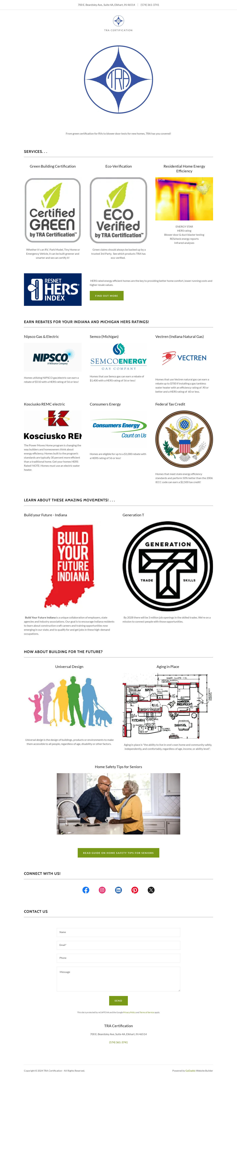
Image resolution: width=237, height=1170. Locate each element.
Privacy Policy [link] (129, 1012)
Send (118, 1000)
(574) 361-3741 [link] (150, 4)
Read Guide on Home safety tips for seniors (118, 852)
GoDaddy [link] (190, 1070)
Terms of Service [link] (147, 1012)
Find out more (106, 295)
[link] (118, 20)
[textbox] (118, 932)
